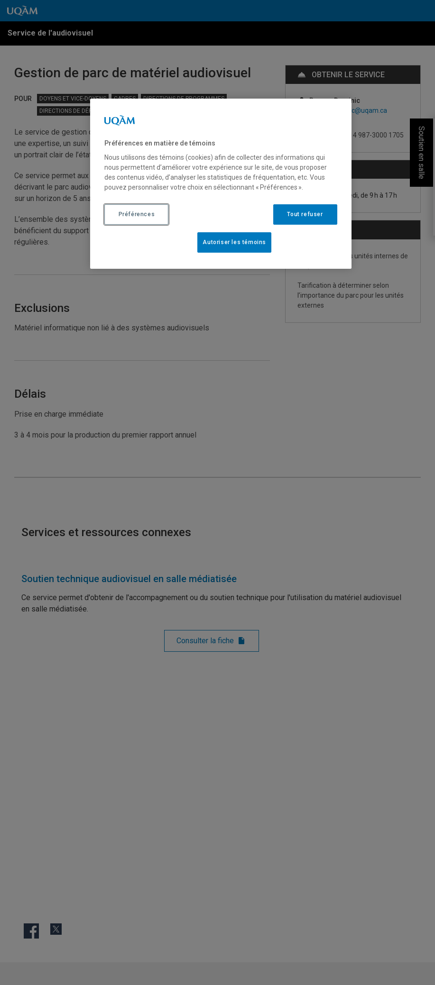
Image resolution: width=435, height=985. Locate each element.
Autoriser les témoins (234, 242)
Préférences (137, 214)
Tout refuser (305, 214)
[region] (220, 184)
